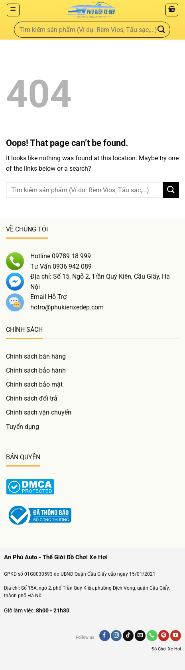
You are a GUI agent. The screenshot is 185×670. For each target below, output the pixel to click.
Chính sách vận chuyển (38, 412)
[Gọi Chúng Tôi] (152, 635)
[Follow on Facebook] (104, 635)
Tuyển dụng (22, 427)
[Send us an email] (140, 635)
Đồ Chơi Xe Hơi (166, 649)
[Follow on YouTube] (175, 635)
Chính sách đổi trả (31, 398)
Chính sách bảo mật (34, 384)
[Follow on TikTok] (128, 635)
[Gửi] (161, 29)
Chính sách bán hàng (36, 356)
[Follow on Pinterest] (163, 635)
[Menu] (13, 10)
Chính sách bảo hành (36, 370)
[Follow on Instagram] (116, 635)
